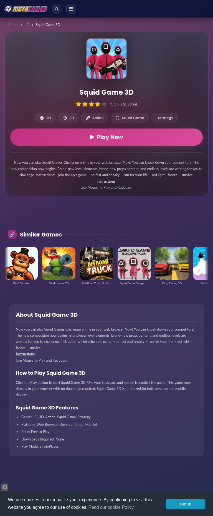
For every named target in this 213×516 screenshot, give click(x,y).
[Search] (57, 9)
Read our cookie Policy (111, 507)
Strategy (165, 117)
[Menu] (71, 9)
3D (68, 117)
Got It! (185, 504)
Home (13, 24)
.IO (27, 24)
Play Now (106, 137)
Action (95, 117)
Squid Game (129, 117)
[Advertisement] (106, 217)
